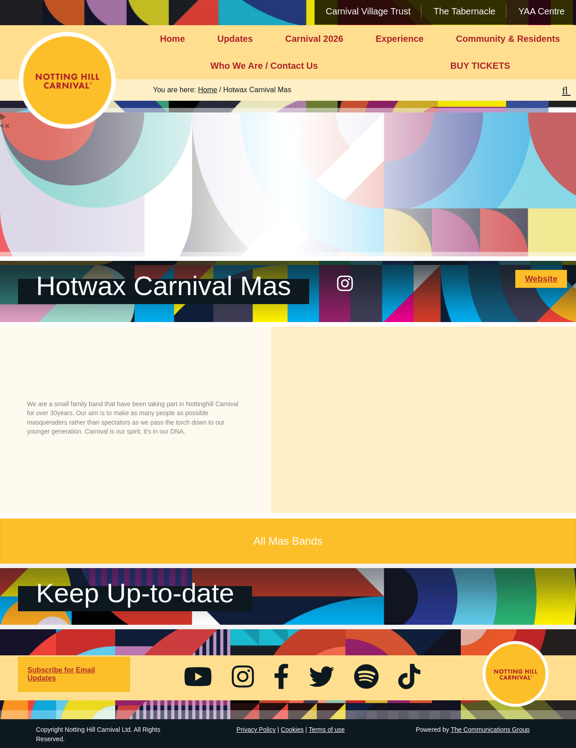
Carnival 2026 (314, 39)
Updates (235, 39)
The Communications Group (490, 729)
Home (172, 39)
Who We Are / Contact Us (264, 66)
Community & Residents (508, 39)
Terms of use (327, 729)
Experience (400, 39)
